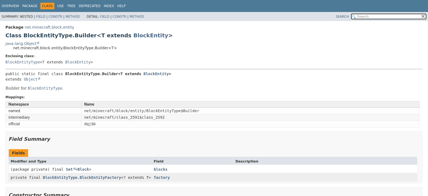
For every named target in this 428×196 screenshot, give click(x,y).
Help (121, 6)
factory (162, 177)
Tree (71, 6)
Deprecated (90, 6)
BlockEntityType (22, 62)
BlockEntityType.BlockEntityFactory (82, 177)
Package (29, 6)
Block (83, 169)
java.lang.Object (21, 43)
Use (60, 6)
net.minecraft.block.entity (49, 27)
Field (40, 17)
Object (31, 79)
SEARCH (342, 17)
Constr (55, 17)
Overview (10, 6)
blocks (161, 169)
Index (109, 6)
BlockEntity (150, 35)
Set (69, 169)
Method (73, 17)
